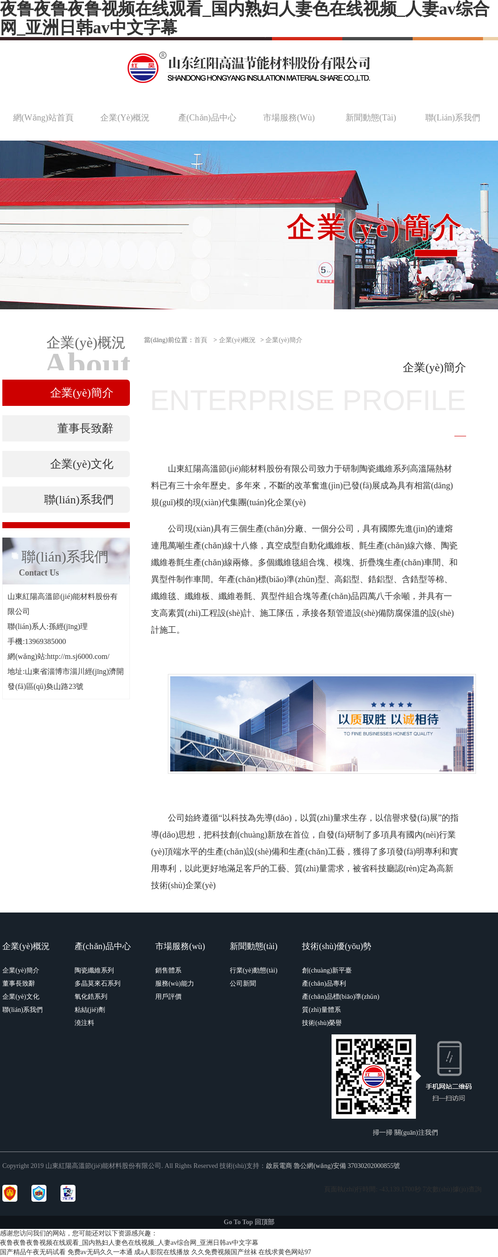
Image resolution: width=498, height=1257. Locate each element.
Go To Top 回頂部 (249, 1222)
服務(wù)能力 (174, 983)
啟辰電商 (279, 1165)
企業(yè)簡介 (283, 340)
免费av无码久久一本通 (100, 1252)
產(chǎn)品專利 (324, 983)
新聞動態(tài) (254, 946)
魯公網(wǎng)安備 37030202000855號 (347, 1165)
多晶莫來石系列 (98, 983)
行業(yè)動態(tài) (254, 970)
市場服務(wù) (180, 946)
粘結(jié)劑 (90, 1009)
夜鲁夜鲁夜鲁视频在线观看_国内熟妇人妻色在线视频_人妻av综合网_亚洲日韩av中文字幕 (129, 1242)
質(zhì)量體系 (321, 1009)
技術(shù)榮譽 (322, 1022)
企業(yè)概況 (237, 340)
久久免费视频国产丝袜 (224, 1252)
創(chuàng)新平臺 (327, 970)
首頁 (200, 340)
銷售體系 (168, 970)
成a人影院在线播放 (161, 1252)
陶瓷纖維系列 (94, 970)
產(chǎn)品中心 (103, 946)
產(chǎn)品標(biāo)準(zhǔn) (340, 996)
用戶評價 (168, 996)
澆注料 (84, 1022)
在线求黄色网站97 (284, 1252)
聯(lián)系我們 (22, 1009)
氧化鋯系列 (91, 996)
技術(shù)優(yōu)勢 (336, 946)
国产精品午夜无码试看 (33, 1252)
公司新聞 (243, 983)
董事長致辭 (18, 983)
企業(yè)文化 (20, 996)
